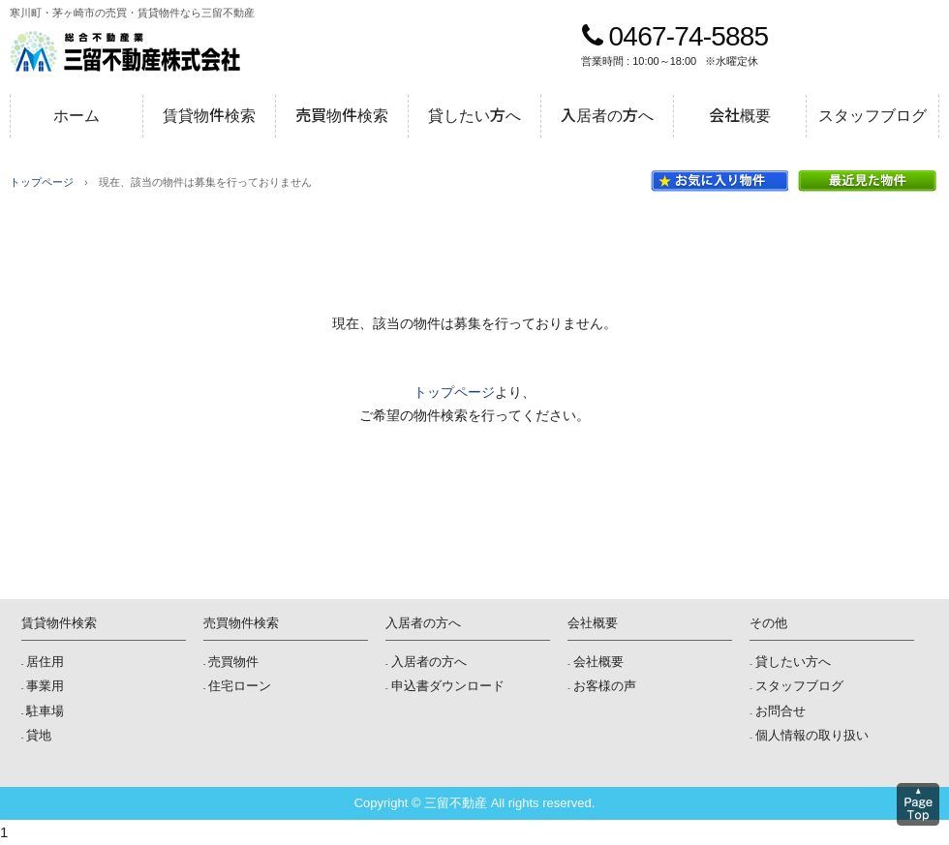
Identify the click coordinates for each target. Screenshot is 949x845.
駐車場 (45, 711)
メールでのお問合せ (890, 51)
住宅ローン (239, 686)
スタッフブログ (872, 115)
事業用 (45, 686)
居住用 (45, 661)
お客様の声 (604, 686)
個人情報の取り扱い (812, 735)
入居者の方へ (607, 115)
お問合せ (780, 711)
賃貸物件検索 (209, 115)
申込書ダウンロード (448, 686)
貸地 (38, 735)
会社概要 (740, 115)
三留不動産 (125, 51)
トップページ (42, 182)
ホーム (76, 115)
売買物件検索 (341, 115)
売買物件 (233, 661)
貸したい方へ (474, 115)
